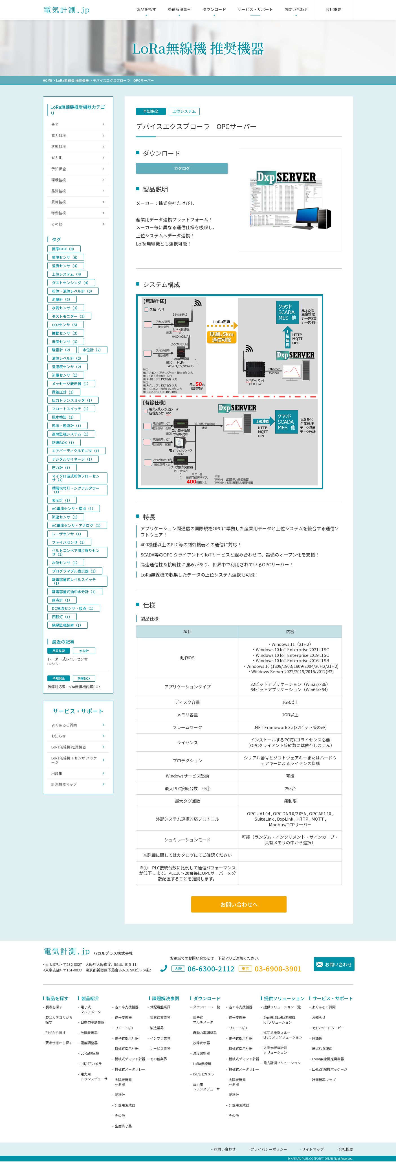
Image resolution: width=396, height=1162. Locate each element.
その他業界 (158, 1059)
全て (55, 124)
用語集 (57, 781)
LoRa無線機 (90, 1054)
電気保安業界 (160, 1018)
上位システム (185, 111)
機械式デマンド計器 (130, 1059)
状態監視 (59, 147)
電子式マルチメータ (91, 1010)
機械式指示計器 (126, 1049)
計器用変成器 (125, 1105)
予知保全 (151, 111)
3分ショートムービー (328, 1028)
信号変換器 (123, 1018)
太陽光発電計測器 (123, 1082)
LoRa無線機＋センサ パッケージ (75, 767)
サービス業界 (160, 1049)
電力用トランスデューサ (94, 1077)
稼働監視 (59, 216)
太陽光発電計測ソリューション (275, 1050)
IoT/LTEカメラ (91, 1064)
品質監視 (59, 193)
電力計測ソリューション (282, 1063)
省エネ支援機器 (126, 1008)
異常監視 (59, 204)
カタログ (181, 168)
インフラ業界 (160, 1039)
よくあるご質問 (64, 731)
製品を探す (53, 1008)
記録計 (120, 1095)
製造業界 (157, 1028)
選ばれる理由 (322, 1049)
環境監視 (59, 181)
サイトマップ (313, 1150)
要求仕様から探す (58, 1043)
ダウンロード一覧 (206, 1008)
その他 (57, 227)
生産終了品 (123, 1126)
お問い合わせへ (239, 905)
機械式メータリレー (130, 1070)
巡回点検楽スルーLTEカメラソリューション (282, 1035)
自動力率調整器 (92, 1022)
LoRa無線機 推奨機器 (72, 80)
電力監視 (59, 135)
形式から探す (55, 1033)
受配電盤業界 (160, 1008)
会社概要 (345, 1150)
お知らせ (59, 742)
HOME (47, 80)
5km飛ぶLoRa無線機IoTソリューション (279, 1020)
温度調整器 (89, 1043)
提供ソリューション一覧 (282, 1008)
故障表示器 (89, 1033)
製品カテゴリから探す (58, 1020)
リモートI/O (124, 1028)
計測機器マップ (64, 792)
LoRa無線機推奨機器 (328, 1059)
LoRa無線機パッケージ (329, 1070)
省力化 (57, 159)
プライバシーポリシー (268, 1150)
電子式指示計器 (126, 1039)
